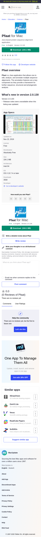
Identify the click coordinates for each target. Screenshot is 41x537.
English (4, 468)
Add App (5, 479)
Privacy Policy (7, 501)
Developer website (27, 64)
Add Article (6, 490)
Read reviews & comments (11, 59)
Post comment (20, 284)
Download (20, 50)
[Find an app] (9, 7)
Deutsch (11, 468)
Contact (4, 517)
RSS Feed (5, 528)
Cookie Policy (7, 512)
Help (3, 523)
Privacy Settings (8, 506)
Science (20, 19)
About (4, 474)
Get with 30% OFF (20, 377)
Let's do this (20, 329)
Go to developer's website (13, 186)
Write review (20, 241)
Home (4, 19)
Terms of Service (8, 496)
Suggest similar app (20, 439)
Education (11, 19)
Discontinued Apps (9, 485)
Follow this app (9, 64)
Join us (35, 1)
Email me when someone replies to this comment (20, 278)
